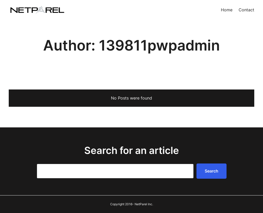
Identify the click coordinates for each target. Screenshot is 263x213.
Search (211, 171)
